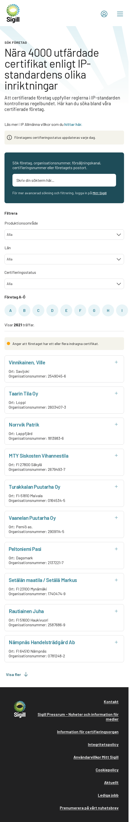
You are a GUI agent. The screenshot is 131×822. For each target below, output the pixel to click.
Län (7, 247)
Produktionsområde (21, 223)
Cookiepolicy (107, 769)
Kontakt (111, 701)
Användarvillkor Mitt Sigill (96, 757)
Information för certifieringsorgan (88, 731)
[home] (13, 13)
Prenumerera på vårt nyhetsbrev (89, 807)
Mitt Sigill (100, 193)
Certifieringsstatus (20, 272)
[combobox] (64, 234)
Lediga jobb (108, 795)
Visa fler (17, 674)
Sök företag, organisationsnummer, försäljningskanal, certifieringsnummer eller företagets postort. (56, 165)
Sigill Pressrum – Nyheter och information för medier (78, 716)
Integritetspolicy (103, 744)
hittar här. (73, 124)
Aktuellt (111, 782)
